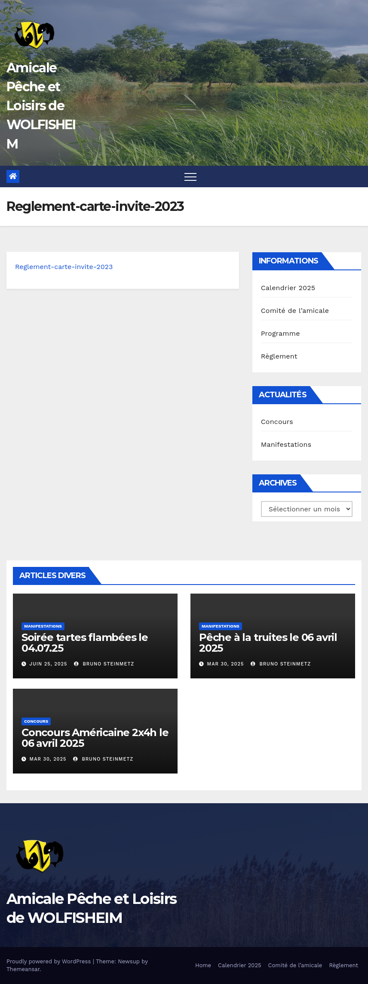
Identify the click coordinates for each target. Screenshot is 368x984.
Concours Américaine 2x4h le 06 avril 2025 (95, 737)
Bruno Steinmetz (104, 664)
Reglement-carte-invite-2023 (64, 267)
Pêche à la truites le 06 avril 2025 (268, 642)
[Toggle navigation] (190, 176)
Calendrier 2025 (288, 288)
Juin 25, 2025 (48, 664)
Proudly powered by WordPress (49, 961)
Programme (280, 333)
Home (203, 965)
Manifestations (286, 444)
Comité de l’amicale (295, 310)
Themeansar (23, 969)
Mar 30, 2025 (225, 664)
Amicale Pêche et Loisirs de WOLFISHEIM (41, 106)
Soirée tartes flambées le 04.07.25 (84, 642)
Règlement (279, 356)
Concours (277, 422)
